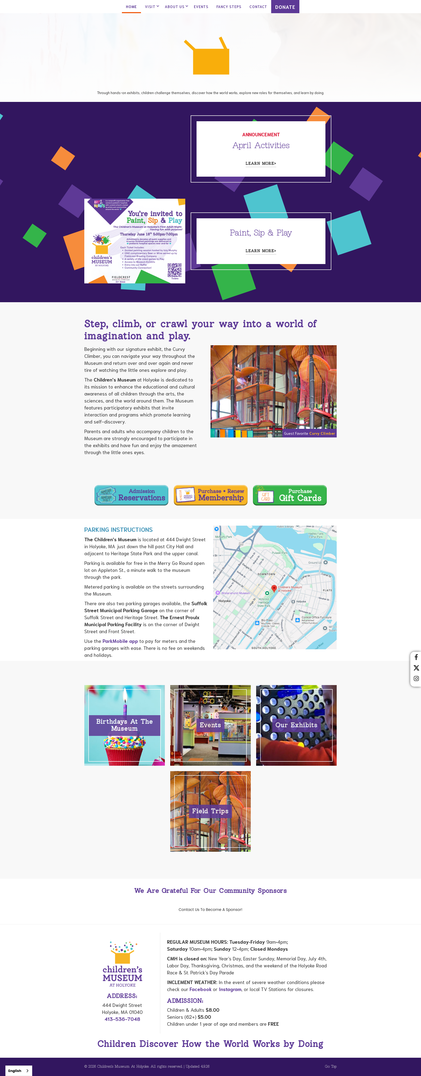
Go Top (331, 1066)
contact (258, 6)
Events (201, 6)
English (14, 1070)
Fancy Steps (228, 6)
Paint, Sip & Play (261, 233)
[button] (151, 6)
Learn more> (261, 164)
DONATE (285, 6)
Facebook (201, 989)
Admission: (185, 1001)
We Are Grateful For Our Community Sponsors (210, 891)
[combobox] (18, 1071)
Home (131, 6)
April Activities (261, 146)
